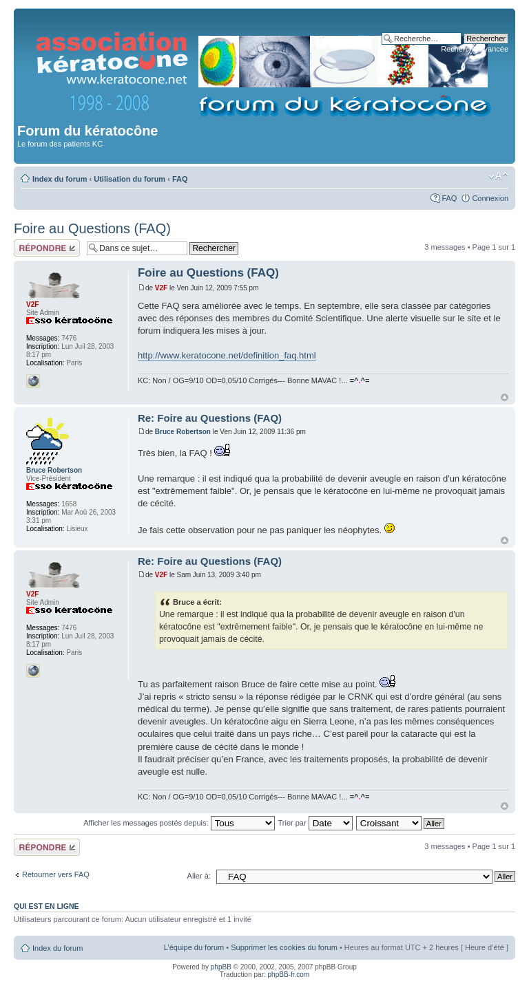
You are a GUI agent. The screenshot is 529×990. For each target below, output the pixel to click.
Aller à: (199, 876)
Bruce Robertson (183, 431)
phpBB (221, 967)
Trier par (315, 823)
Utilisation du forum (129, 179)
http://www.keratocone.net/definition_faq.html (227, 355)
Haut (504, 397)
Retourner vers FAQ (56, 874)
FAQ (180, 179)
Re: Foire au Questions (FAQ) (210, 418)
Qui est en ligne (46, 906)
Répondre (47, 248)
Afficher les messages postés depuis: (178, 823)
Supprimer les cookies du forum (284, 947)
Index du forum (59, 179)
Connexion (490, 198)
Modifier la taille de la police (498, 176)
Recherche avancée (474, 49)
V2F (161, 288)
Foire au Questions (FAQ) (92, 228)
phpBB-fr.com (289, 974)
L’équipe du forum (194, 947)
